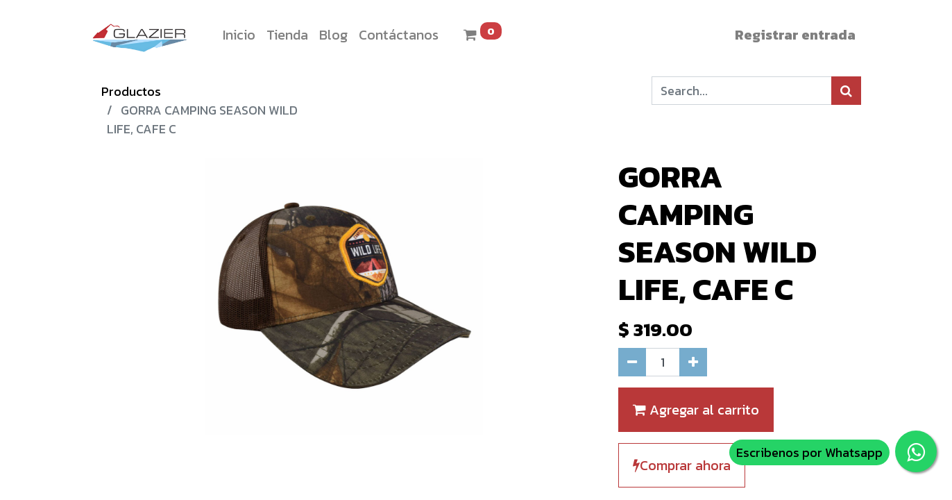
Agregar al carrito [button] (696, 409)
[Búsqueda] (846, 90)
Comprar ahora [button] (682, 465)
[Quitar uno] (632, 362)
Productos (131, 91)
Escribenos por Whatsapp (809, 452)
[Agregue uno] (693, 362)
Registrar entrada (795, 34)
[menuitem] (239, 35)
